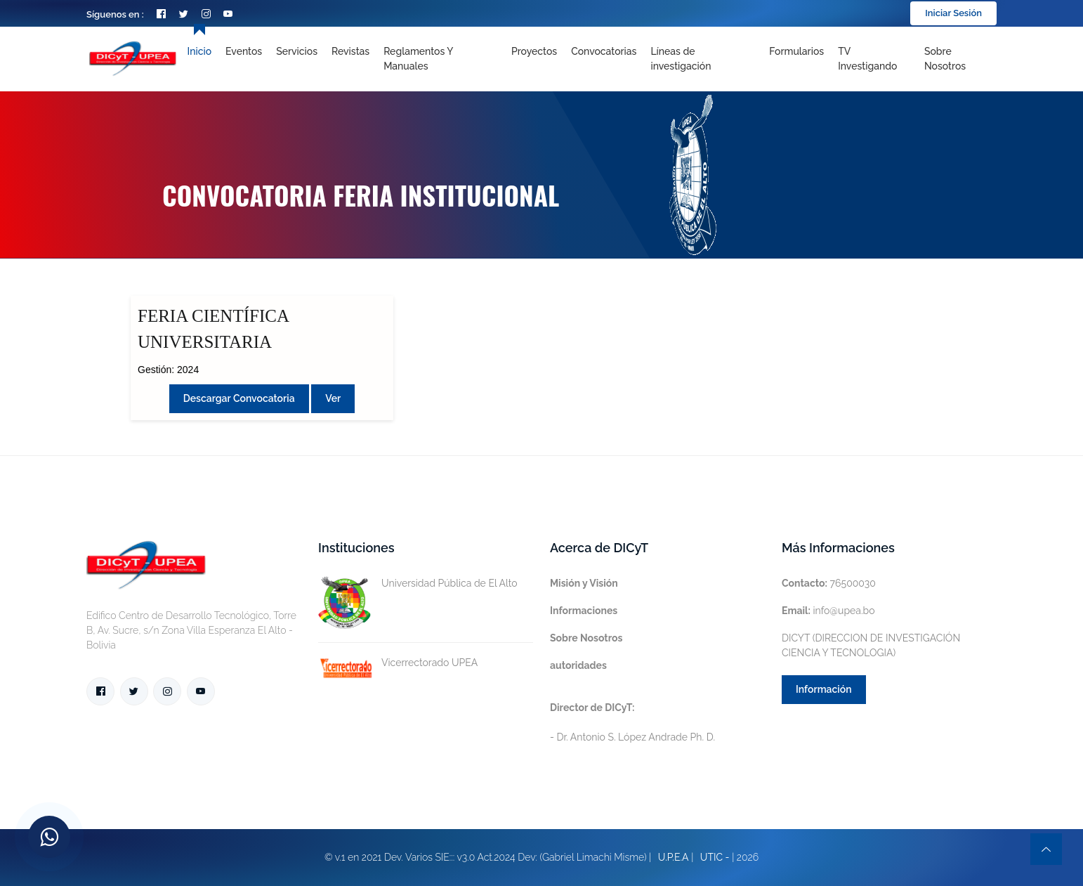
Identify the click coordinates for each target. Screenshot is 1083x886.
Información (824, 689)
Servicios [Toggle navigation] (296, 51)
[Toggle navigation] (702, 59)
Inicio (199, 51)
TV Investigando (867, 59)
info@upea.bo (828, 610)
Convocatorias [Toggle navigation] (603, 51)
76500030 (829, 583)
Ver (333, 398)
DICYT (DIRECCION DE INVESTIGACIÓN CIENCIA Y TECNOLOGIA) (871, 645)
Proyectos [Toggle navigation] (534, 51)
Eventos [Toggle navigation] (243, 51)
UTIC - (715, 857)
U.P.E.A (673, 857)
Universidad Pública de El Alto (418, 583)
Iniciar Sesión (953, 13)
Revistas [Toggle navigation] (350, 51)
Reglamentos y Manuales (418, 59)
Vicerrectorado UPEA (398, 663)
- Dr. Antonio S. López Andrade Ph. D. (632, 722)
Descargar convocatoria (239, 398)
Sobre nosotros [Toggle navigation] (945, 59)
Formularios (796, 51)
